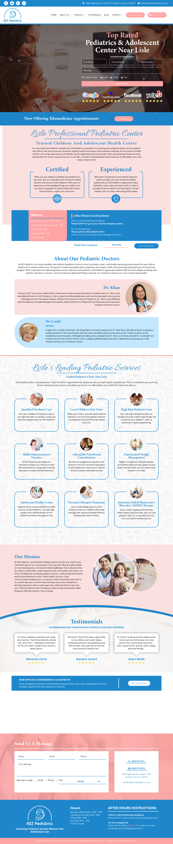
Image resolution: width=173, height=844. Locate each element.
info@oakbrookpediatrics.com (136, 782)
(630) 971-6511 (97, 231)
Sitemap (109, 841)
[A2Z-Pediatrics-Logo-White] (40, 806)
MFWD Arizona (130, 841)
